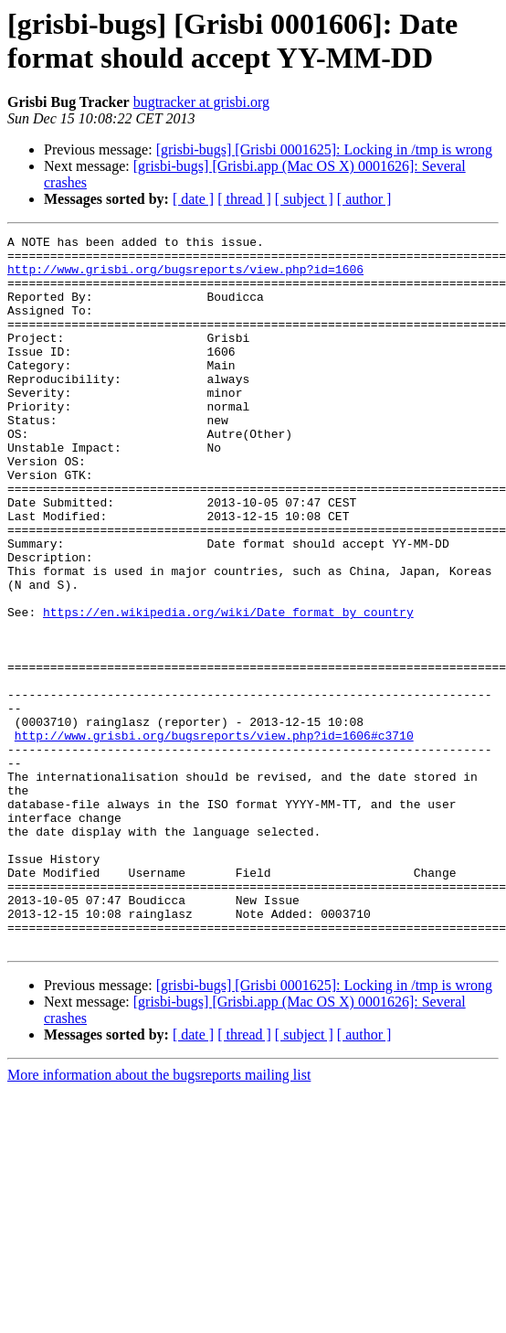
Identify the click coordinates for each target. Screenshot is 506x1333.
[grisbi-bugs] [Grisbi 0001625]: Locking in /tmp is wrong (324, 149)
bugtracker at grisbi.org (201, 102)
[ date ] (193, 199)
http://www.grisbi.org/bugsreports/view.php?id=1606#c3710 (214, 836)
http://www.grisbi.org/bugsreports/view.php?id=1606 (185, 277)
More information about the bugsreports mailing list (159, 1217)
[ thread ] (244, 199)
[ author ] (364, 199)
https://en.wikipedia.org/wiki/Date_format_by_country (228, 688)
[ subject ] (304, 199)
